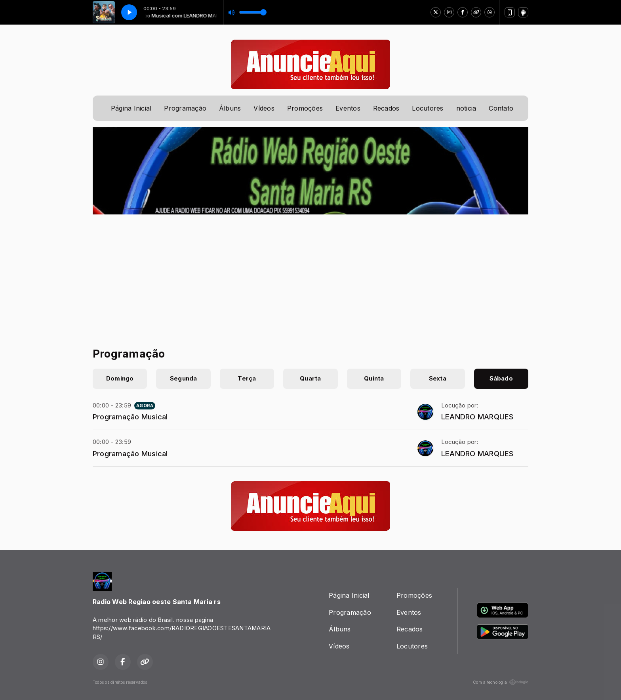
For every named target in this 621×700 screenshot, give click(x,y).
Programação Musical (130, 416)
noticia (466, 108)
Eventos (347, 108)
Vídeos (263, 108)
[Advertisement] (310, 273)
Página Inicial (131, 108)
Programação (185, 108)
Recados (386, 108)
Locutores (427, 108)
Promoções (305, 108)
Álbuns (230, 108)
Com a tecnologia (500, 682)
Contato (501, 108)
